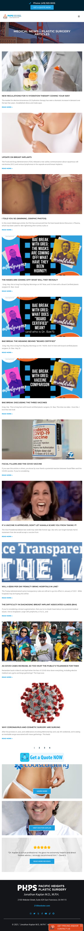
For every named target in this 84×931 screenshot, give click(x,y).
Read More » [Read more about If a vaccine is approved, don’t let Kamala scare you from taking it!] (7, 536)
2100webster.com (42, 906)
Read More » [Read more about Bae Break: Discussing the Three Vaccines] (7, 414)
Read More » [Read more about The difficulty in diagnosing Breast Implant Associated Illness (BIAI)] (7, 616)
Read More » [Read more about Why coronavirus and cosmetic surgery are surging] (7, 738)
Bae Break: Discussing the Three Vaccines (24, 402)
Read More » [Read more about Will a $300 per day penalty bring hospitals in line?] (7, 598)
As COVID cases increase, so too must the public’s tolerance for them (40, 666)
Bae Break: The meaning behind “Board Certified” (29, 341)
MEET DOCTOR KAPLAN (42, 828)
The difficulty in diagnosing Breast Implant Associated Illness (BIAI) (39, 604)
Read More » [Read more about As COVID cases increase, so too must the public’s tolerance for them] (7, 677)
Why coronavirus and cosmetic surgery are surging (31, 727)
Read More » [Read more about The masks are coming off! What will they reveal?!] (7, 291)
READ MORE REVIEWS (42, 861)
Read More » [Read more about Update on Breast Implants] (7, 168)
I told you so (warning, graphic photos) (24, 218)
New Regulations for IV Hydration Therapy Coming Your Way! (36, 96)
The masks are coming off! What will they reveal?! (30, 280)
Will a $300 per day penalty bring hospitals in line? (30, 586)
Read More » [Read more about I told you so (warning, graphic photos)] (7, 230)
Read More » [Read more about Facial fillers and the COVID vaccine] (7, 475)
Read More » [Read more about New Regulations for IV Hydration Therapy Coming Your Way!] (7, 107)
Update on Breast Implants (17, 157)
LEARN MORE (42, 791)
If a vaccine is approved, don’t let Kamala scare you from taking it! (39, 525)
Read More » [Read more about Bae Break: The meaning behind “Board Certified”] (7, 352)
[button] (79, 16)
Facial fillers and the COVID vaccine (22, 464)
